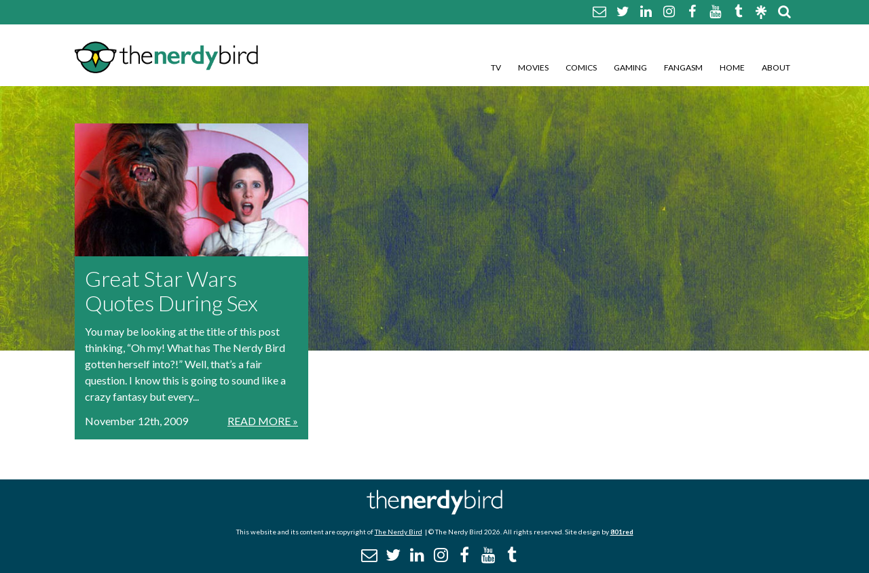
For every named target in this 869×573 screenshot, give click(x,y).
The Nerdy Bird (398, 532)
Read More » (262, 420)
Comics (581, 67)
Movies (533, 67)
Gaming (630, 67)
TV (496, 67)
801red (621, 532)
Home (732, 67)
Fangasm (683, 67)
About (776, 67)
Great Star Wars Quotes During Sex (171, 290)
